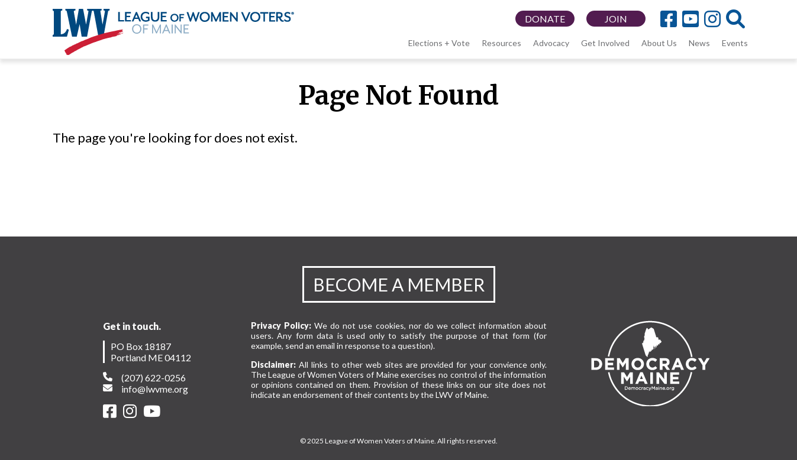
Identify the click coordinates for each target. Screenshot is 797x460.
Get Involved (605, 43)
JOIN (616, 18)
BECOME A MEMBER (399, 284)
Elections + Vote (439, 43)
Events (735, 43)
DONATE (545, 18)
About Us (659, 43)
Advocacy (551, 43)
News (699, 43)
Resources (501, 43)
